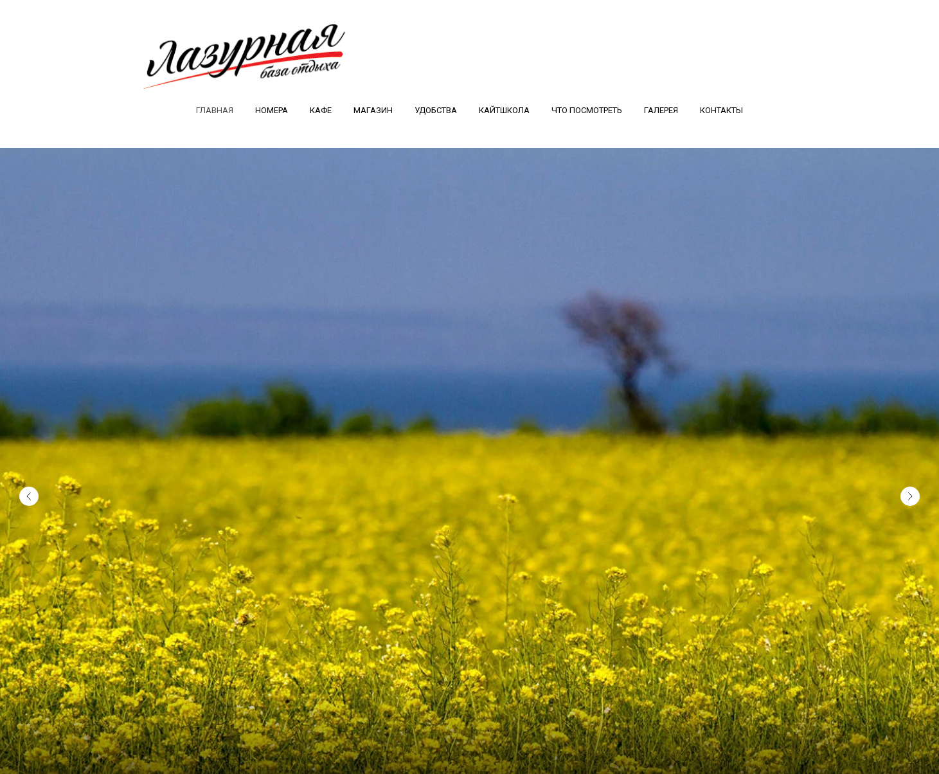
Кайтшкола (504, 110)
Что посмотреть (586, 110)
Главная (214, 110)
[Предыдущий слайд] (29, 493)
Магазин (373, 110)
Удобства (436, 110)
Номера (271, 110)
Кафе (321, 110)
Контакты (721, 110)
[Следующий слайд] (910, 493)
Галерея (661, 110)
